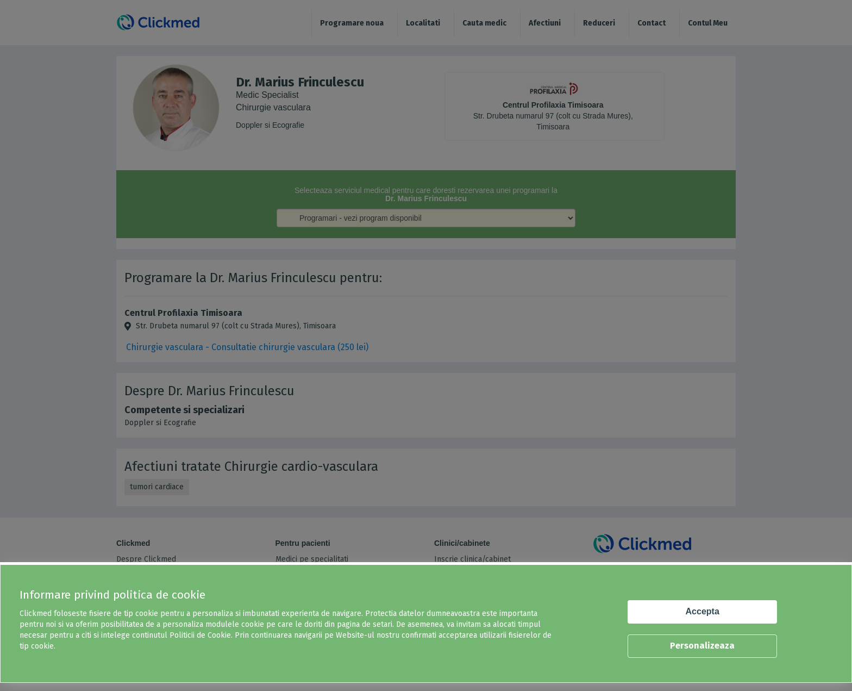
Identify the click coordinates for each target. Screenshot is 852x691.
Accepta (702, 611)
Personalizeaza (702, 645)
